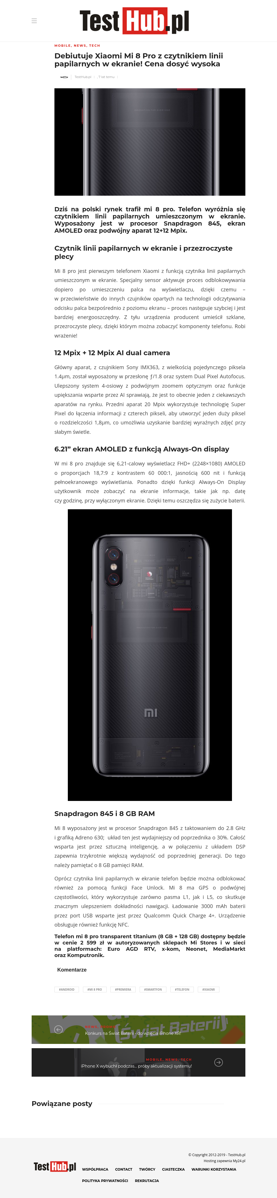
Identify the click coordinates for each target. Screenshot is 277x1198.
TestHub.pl (83, 77)
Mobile (62, 46)
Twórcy (147, 1169)
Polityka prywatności (105, 1181)
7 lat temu (107, 77)
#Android (66, 989)
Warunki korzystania (214, 1169)
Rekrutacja (147, 1181)
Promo (108, 1027)
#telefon (182, 989)
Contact (123, 1169)
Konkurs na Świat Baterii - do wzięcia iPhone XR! (133, 1033)
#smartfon (153, 989)
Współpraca (95, 1169)
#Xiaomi (208, 989)
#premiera (123, 989)
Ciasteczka (173, 1169)
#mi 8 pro (94, 989)
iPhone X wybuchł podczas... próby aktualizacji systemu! (136, 1066)
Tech (94, 46)
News (80, 46)
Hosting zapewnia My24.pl (224, 1160)
